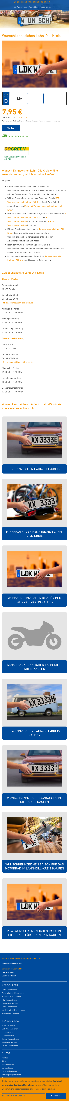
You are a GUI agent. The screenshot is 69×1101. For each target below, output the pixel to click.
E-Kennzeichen (8, 1035)
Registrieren (45, 7)
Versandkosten (8, 1064)
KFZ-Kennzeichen (9, 1000)
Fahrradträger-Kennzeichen (13, 993)
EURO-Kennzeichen (10, 1029)
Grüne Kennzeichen (10, 1045)
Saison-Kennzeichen (10, 1039)
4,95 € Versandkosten (24, 118)
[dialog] (34, 1089)
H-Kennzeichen (8, 1032)
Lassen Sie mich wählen (13, 1095)
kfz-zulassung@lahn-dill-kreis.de (17, 302)
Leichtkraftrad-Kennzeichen (13, 1010)
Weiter (10, 128)
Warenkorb (20, 7)
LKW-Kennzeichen (9, 1006)
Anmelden (33, 7)
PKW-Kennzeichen (9, 990)
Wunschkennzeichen (10, 1025)
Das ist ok (56, 1096)
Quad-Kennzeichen (10, 1003)
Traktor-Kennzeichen (10, 1013)
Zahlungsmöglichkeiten (11, 1074)
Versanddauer (8, 1068)
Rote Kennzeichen (9, 1042)
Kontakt (5, 1058)
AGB (4, 1061)
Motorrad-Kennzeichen (11, 996)
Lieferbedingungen (9, 1071)
